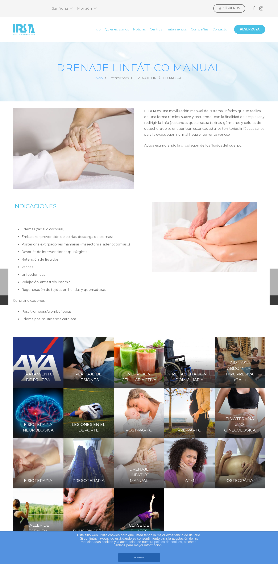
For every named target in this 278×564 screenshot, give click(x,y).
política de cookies (168, 542)
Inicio (99, 78)
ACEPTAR (138, 557)
